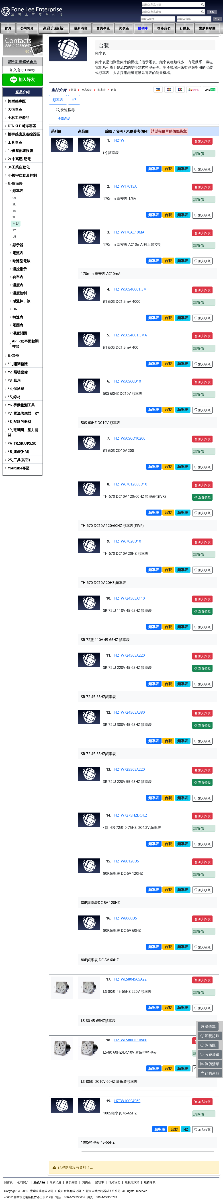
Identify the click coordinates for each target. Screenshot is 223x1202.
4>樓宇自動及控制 (22, 175)
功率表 (17, 276)
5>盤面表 (15, 183)
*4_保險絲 (16, 388)
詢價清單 (209, 1063)
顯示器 (17, 244)
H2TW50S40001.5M (130, 289)
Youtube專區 (18, 468)
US (14, 236)
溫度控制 (19, 293)
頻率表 (17, 190)
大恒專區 (15, 109)
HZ (74, 99)
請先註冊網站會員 (22, 61)
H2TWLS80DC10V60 (130, 1040)
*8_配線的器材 (19, 421)
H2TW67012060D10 (130, 484)
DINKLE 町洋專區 (22, 125)
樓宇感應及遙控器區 (24, 134)
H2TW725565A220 (129, 769)
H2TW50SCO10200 (129, 438)
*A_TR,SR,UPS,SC (22, 443)
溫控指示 (19, 268)
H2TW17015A (125, 186)
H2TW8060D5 (125, 918)
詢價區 (124, 28)
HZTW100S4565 (127, 1100)
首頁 (8, 28)
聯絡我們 (164, 28)
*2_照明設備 (18, 372)
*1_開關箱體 (18, 363)
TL (14, 217)
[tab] (64, 118)
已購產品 (209, 1073)
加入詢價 (202, 141)
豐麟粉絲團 (207, 28)
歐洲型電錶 (21, 260)
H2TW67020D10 (127, 541)
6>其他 (13, 355)
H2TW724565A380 (129, 712)
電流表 (17, 252)
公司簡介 (27, 28)
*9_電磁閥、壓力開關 (23, 432)
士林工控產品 (18, 117)
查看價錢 (202, 497)
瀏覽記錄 (209, 1035)
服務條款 (149, 1182)
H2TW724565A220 (129, 655)
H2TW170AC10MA (129, 232)
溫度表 (17, 285)
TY (14, 230)
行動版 (185, 28)
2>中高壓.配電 (19, 158)
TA (14, 211)
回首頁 (8, 1182)
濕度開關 (19, 333)
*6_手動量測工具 (21, 405)
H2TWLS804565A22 (130, 979)
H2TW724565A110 (129, 598)
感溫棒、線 (21, 301)
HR (14, 309)
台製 (15, 223)
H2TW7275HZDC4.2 (130, 815)
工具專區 (15, 142)
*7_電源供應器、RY (23, 413)
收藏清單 (209, 1054)
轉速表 (17, 317)
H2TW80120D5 (126, 861)
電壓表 (17, 325)
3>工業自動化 (19, 167)
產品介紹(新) (54, 28)
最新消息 (80, 28)
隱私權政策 (132, 1182)
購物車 (143, 28)
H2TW (119, 140)
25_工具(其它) (19, 459)
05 (14, 198)
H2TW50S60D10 (127, 381)
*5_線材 (14, 396)
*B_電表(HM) (18, 451)
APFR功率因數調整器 (25, 344)
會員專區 (103, 28)
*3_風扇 (14, 380)
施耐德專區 (17, 101)
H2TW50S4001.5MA (130, 335)
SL (14, 204)
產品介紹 (87, 89)
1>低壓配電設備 (20, 150)
